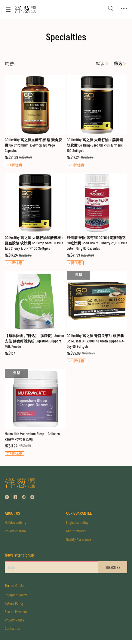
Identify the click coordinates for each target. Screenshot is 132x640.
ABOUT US (12, 513)
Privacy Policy (14, 620)
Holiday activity (15, 523)
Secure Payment (16, 612)
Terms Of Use (15, 585)
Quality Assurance (78, 539)
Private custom (15, 531)
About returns (76, 531)
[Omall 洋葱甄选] (25, 9)
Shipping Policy (16, 595)
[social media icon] (7, 498)
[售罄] (35, 121)
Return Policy (14, 603)
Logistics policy (77, 523)
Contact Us (12, 629)
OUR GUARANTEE (79, 513)
